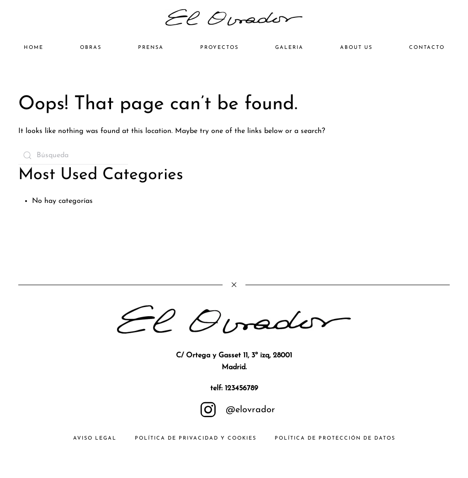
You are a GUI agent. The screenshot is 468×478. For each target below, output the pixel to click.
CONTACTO (427, 47)
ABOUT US (356, 47)
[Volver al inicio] (234, 17)
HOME (33, 47)
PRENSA (151, 47)
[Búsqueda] (73, 155)
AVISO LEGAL (95, 438)
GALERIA (289, 47)
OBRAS (90, 47)
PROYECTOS (219, 47)
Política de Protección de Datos (335, 438)
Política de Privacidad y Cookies (195, 438)
